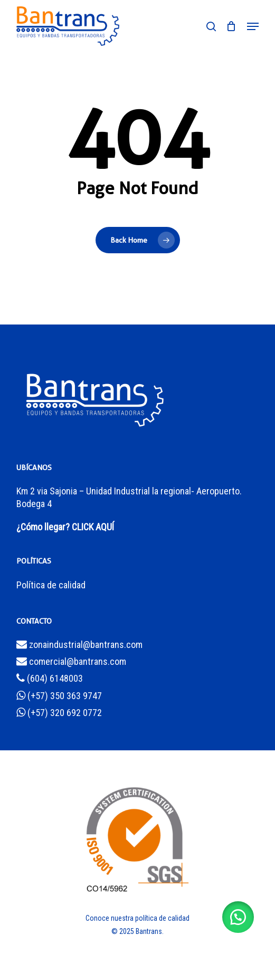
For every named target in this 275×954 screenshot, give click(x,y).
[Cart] (231, 26)
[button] (253, 26)
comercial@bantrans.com (71, 661)
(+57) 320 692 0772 (59, 712)
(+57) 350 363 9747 (59, 695)
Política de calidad (51, 584)
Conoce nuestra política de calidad (137, 918)
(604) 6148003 (49, 678)
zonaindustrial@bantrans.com (79, 644)
